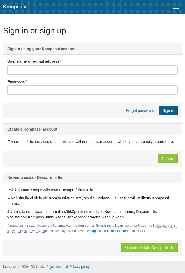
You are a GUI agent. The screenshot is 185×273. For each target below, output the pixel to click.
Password (17, 81)
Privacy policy (79, 267)
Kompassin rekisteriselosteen (108, 231)
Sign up (167, 159)
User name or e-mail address (34, 61)
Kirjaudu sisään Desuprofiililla (149, 248)
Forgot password (140, 110)
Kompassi (14, 6)
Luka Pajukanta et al (53, 267)
